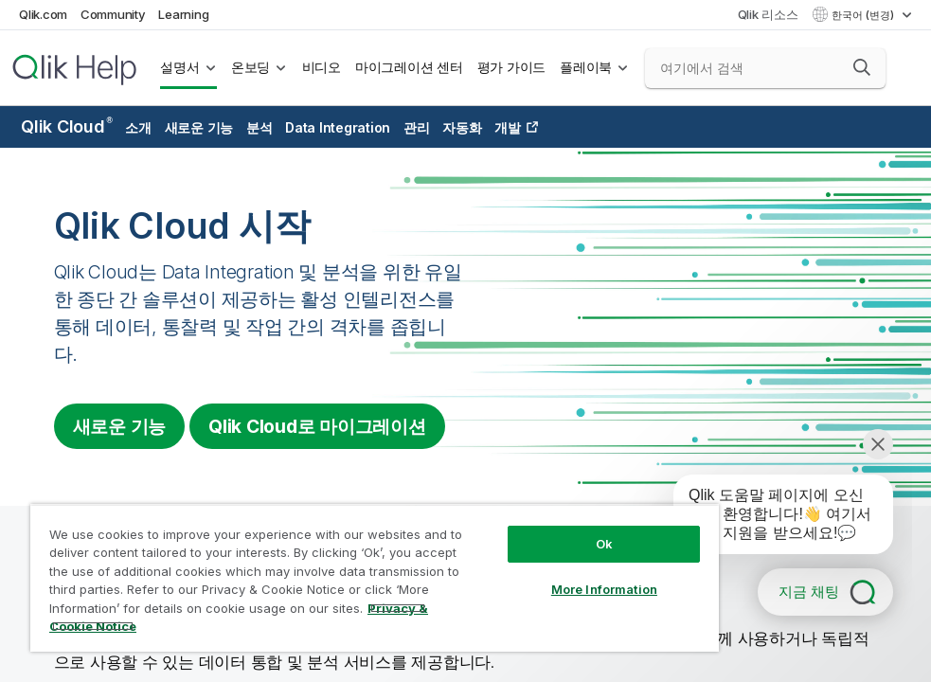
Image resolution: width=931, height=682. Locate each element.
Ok (604, 543)
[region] (374, 578)
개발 (507, 127)
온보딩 (250, 67)
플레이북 (586, 67)
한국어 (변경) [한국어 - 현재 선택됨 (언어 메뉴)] (864, 15)
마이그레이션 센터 (409, 67)
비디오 (321, 67)
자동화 (461, 127)
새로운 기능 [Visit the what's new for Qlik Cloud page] (120, 426)
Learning (183, 14)
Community (113, 14)
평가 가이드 (511, 67)
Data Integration (337, 127)
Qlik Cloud (67, 126)
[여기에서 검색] (765, 68)
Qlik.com (43, 14)
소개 (138, 127)
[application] (770, 518)
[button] (862, 67)
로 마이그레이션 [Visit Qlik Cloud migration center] (317, 426)
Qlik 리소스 (768, 14)
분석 (259, 127)
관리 (416, 127)
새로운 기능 (199, 127)
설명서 (179, 67)
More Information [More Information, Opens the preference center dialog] (604, 589)
